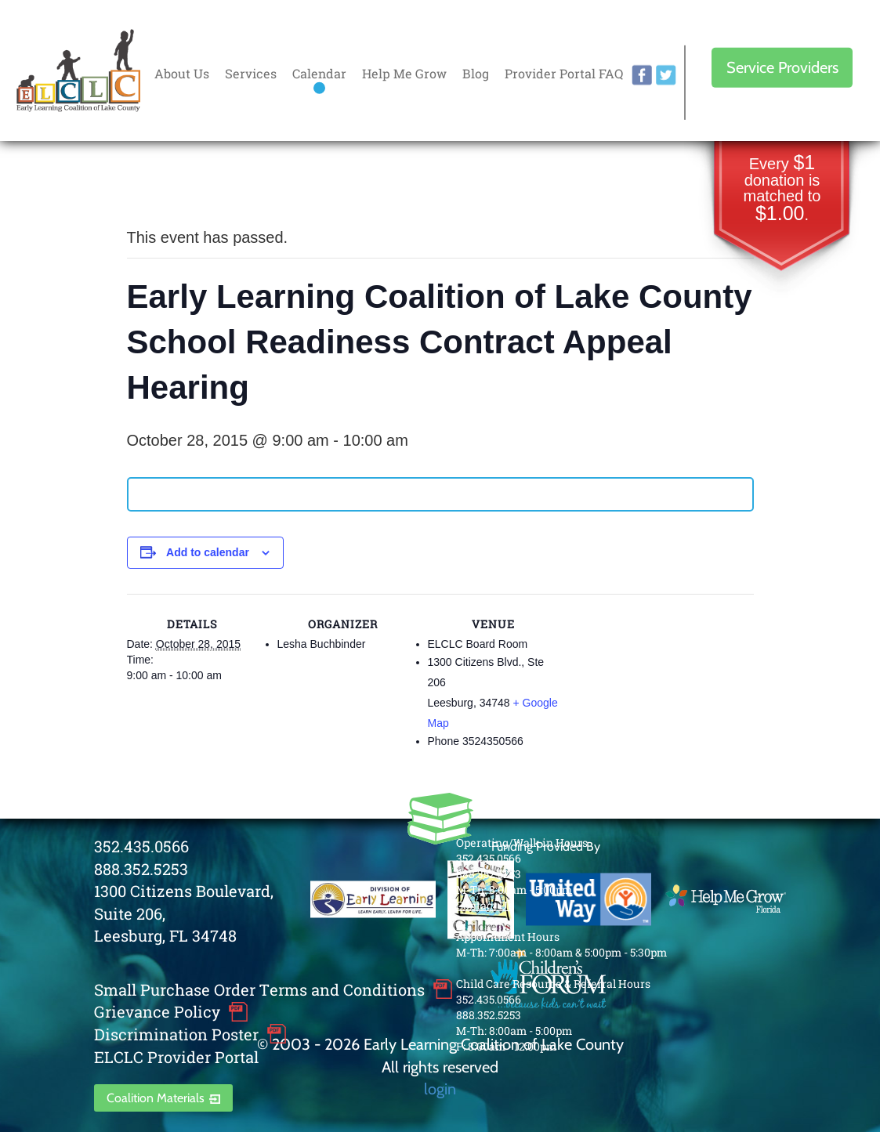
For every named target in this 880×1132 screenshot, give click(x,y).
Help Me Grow (404, 73)
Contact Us (484, 905)
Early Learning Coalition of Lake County (78, 71)
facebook (642, 75)
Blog (475, 73)
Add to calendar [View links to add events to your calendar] (207, 552)
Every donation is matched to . (782, 189)
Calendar (319, 73)
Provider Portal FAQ (564, 73)
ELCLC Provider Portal (176, 1057)
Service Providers (782, 67)
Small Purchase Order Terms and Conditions (259, 989)
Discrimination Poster (176, 1034)
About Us (181, 73)
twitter (666, 75)
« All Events (162, 185)
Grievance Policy (157, 1011)
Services (251, 73)
